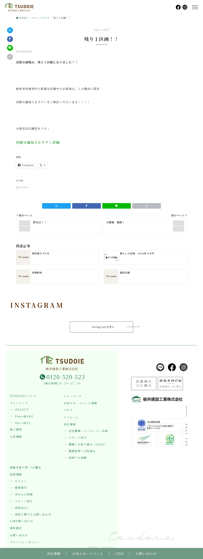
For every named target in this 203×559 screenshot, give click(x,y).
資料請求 (16, 528)
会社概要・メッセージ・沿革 (88, 431)
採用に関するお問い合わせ (33, 514)
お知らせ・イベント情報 (80, 403)
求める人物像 (24, 494)
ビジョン (21, 481)
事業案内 (21, 487)
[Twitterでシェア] (10, 30)
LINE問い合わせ (21, 521)
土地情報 (16, 436)
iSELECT (21, 409)
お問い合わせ (19, 535)
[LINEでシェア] (10, 48)
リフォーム (71, 417)
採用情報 (16, 474)
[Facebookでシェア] (10, 39)
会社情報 (70, 424)
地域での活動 (78, 457)
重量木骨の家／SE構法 (25, 467)
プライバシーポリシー (25, 542)
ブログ (68, 410)
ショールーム (73, 396)
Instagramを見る (103, 327)
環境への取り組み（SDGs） (88, 444)
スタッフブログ (102, 29)
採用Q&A (21, 507)
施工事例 (16, 429)
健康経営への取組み (82, 451)
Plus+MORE (24, 416)
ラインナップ (19, 403)
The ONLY (23, 423)
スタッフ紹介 (78, 437)
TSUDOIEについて (23, 396)
